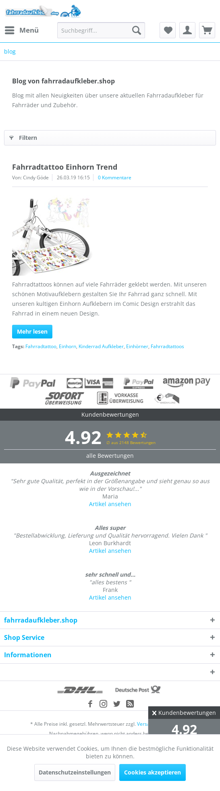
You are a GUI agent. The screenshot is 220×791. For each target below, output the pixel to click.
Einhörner (137, 346)
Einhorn (67, 346)
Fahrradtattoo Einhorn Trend (64, 167)
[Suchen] (136, 30)
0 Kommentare (114, 177)
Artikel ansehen (110, 504)
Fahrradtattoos (167, 346)
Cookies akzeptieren (152, 772)
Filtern (23, 136)
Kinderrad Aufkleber (101, 346)
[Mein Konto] (187, 30)
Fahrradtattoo (40, 346)
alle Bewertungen (110, 455)
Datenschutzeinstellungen (75, 772)
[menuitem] (21, 30)
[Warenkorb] (207, 30)
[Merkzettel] (168, 30)
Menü (22, 29)
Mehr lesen (32, 331)
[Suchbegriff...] (101, 30)
